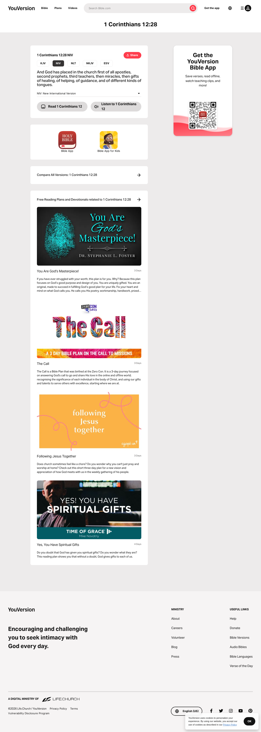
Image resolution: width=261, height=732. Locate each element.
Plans (58, 8)
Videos (72, 8)
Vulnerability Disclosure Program (28, 713)
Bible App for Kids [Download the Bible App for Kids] (108, 141)
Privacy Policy (58, 708)
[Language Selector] (230, 8)
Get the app (211, 8)
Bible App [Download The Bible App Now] (67, 141)
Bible (44, 8)
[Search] (136, 8)
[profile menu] (245, 8)
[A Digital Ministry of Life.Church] (130, 697)
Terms (74, 708)
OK (249, 721)
